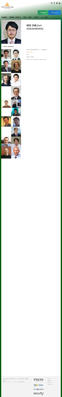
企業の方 (36, 17)
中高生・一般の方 (27, 17)
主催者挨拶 (4, 17)
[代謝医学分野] (30, 52)
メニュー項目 (44, 17)
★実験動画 (11, 17)
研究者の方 (18, 17)
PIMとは (49, 378)
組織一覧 (49, 380)
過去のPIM (50, 382)
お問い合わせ (50, 384)
